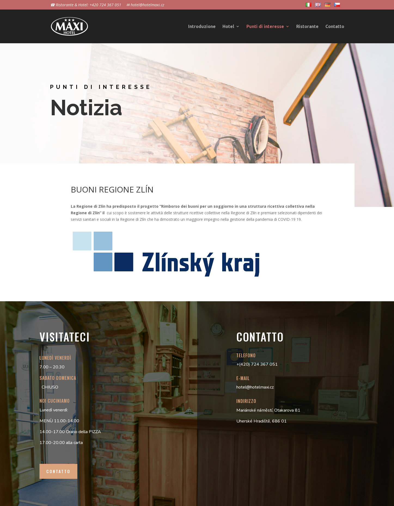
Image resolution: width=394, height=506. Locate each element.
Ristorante (307, 26)
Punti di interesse (265, 26)
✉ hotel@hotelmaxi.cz (145, 5)
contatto (58, 471)
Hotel (228, 26)
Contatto (334, 26)
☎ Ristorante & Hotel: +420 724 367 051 (85, 5)
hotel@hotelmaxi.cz (255, 387)
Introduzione (202, 26)
